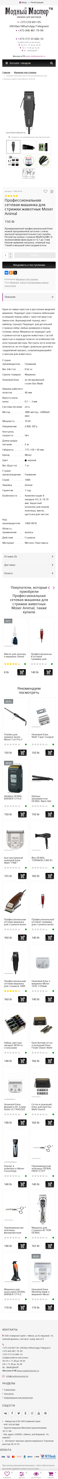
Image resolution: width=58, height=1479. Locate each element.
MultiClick (14, 282)
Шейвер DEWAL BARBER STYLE (13, 797)
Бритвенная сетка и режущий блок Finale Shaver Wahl (42, 1045)
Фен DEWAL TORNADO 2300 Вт (42, 859)
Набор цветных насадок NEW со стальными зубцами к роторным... (13, 1047)
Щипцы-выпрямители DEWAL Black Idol (41, 799)
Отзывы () (10, 556)
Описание (10, 296)
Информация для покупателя (18, 1397)
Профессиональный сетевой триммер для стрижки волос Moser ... (41, 659)
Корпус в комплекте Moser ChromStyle (14, 1168)
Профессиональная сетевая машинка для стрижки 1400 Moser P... (15, 985)
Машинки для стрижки (27, 279)
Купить (35, 255)
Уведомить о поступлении (29, 264)
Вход (23, 2)
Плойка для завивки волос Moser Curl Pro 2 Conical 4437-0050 (14, 738)
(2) (12, 664)
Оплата (8, 573)
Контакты (9, 1393)
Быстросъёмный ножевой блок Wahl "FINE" (13, 860)
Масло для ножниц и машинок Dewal (15, 655)
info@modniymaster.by (17, 1376)
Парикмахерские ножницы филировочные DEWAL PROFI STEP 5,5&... (14, 1232)
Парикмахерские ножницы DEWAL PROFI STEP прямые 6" (42, 1170)
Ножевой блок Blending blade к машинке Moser (41, 1292)
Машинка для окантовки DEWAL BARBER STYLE (15, 1292)
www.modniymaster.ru (35, 56)
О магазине (9, 1389)
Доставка (9, 564)
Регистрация (37, 2)
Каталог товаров (18, 63)
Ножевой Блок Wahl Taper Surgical (43, 735)
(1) (12, 991)
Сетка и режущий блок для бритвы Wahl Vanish (42, 1107)
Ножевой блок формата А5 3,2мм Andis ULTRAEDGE (15, 1107)
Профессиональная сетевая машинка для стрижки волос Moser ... (15, 923)
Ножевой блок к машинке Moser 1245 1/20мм (41, 984)
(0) (39, 664)
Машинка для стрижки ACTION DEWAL (41, 1230)
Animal (23, 282)
